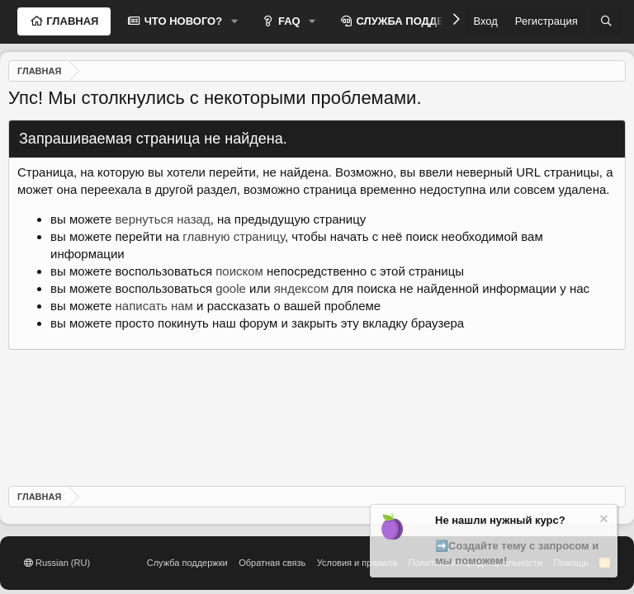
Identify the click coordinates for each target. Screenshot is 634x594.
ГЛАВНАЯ (71, 21)
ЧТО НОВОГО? (181, 21)
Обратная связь (272, 563)
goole (230, 288)
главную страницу (233, 236)
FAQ (287, 21)
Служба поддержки (187, 563)
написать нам (154, 306)
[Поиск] (606, 21)
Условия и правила (357, 563)
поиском (239, 271)
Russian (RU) (57, 563)
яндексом (301, 288)
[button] (234, 21)
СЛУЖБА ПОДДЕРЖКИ (414, 21)
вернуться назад (163, 219)
